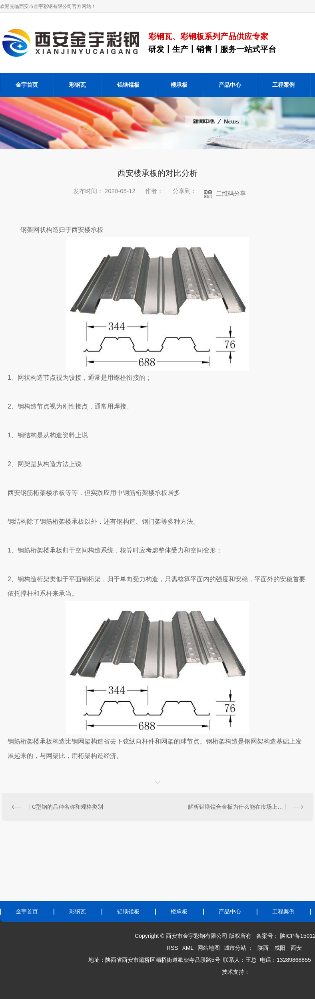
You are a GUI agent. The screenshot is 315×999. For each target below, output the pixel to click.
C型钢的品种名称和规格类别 (67, 807)
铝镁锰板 (128, 85)
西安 (296, 948)
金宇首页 (27, 85)
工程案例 (283, 85)
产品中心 (230, 85)
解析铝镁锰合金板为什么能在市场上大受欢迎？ (245, 807)
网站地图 (208, 948)
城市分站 (235, 948)
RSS (172, 948)
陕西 (263, 948)
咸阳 (279, 948)
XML (187, 948)
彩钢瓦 (77, 85)
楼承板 (179, 85)
